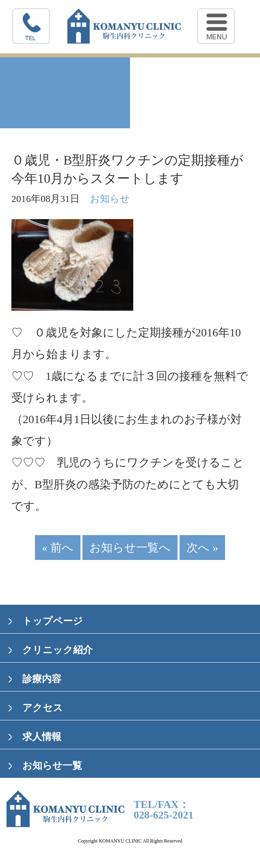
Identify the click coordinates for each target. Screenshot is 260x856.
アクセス (42, 707)
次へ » (202, 547)
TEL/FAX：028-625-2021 (163, 810)
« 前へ (58, 547)
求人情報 (41, 736)
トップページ (52, 621)
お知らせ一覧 (52, 765)
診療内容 (41, 679)
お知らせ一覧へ (130, 547)
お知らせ (110, 198)
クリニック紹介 (57, 650)
